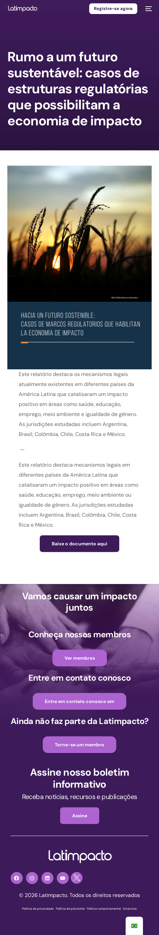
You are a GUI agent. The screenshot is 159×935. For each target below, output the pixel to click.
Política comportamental (104, 909)
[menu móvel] (148, 9)
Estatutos (130, 909)
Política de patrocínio (70, 909)
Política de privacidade (38, 909)
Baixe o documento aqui (79, 544)
